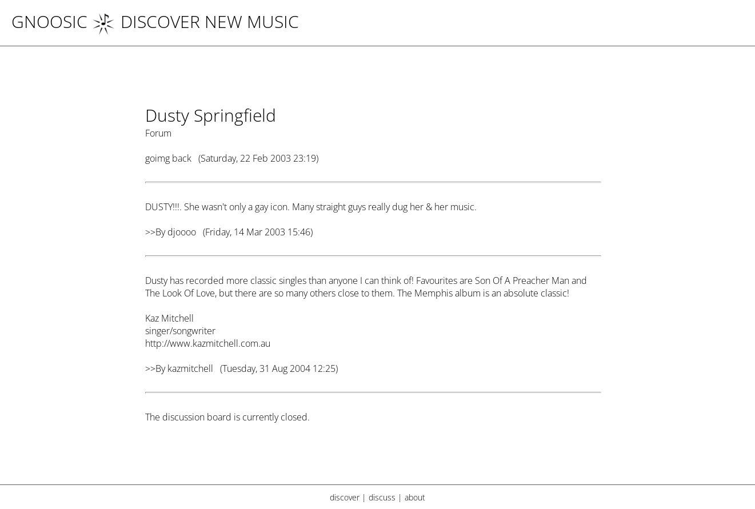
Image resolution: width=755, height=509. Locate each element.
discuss (382, 497)
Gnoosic (49, 21)
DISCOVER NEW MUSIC (195, 21)
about (415, 497)
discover (344, 497)
